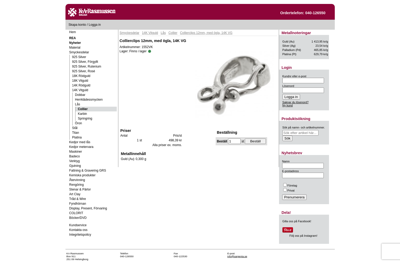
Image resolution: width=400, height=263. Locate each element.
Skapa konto (77, 25)
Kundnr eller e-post (294, 76)
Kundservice (78, 225)
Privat (289, 190)
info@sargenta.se (237, 256)
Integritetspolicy (80, 234)
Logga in (95, 25)
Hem (72, 32)
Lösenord (288, 85)
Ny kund (287, 105)
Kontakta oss (78, 230)
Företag (290, 185)
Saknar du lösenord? (295, 102)
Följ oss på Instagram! (303, 235)
